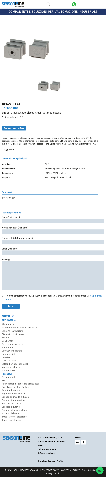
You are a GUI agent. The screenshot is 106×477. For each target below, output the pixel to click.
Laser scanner (9, 360)
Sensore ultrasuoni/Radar (15, 410)
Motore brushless (11, 367)
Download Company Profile (50, 461)
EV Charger (7, 341)
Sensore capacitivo (11, 403)
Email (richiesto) (53, 250)
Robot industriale (11, 390)
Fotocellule (7, 347)
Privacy (49, 473)
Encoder (6, 337)
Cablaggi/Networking (12, 331)
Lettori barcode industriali (15, 364)
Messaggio (53, 274)
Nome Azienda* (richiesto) (53, 229)
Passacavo (7, 374)
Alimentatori (8, 324)
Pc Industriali (8, 377)
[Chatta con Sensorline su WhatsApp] (74, 4)
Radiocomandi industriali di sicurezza (20, 383)
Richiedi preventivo (14, 128)
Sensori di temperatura (13, 400)
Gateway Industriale (12, 350)
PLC (3, 380)
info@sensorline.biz (47, 453)
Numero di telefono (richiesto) (53, 240)
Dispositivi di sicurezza (13, 334)
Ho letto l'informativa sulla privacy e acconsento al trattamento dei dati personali (53, 297)
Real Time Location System (15, 387)
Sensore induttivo (11, 407)
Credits (57, 473)
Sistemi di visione (10, 413)
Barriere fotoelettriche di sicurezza (19, 327)
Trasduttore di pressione (14, 416)
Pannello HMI (9, 370)
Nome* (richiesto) (53, 219)
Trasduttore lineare (11, 420)
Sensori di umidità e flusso (15, 397)
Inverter (6, 357)
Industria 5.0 (8, 354)
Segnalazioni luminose (13, 393)
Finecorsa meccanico (12, 344)
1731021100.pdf (8, 198)
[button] (100, 470)
